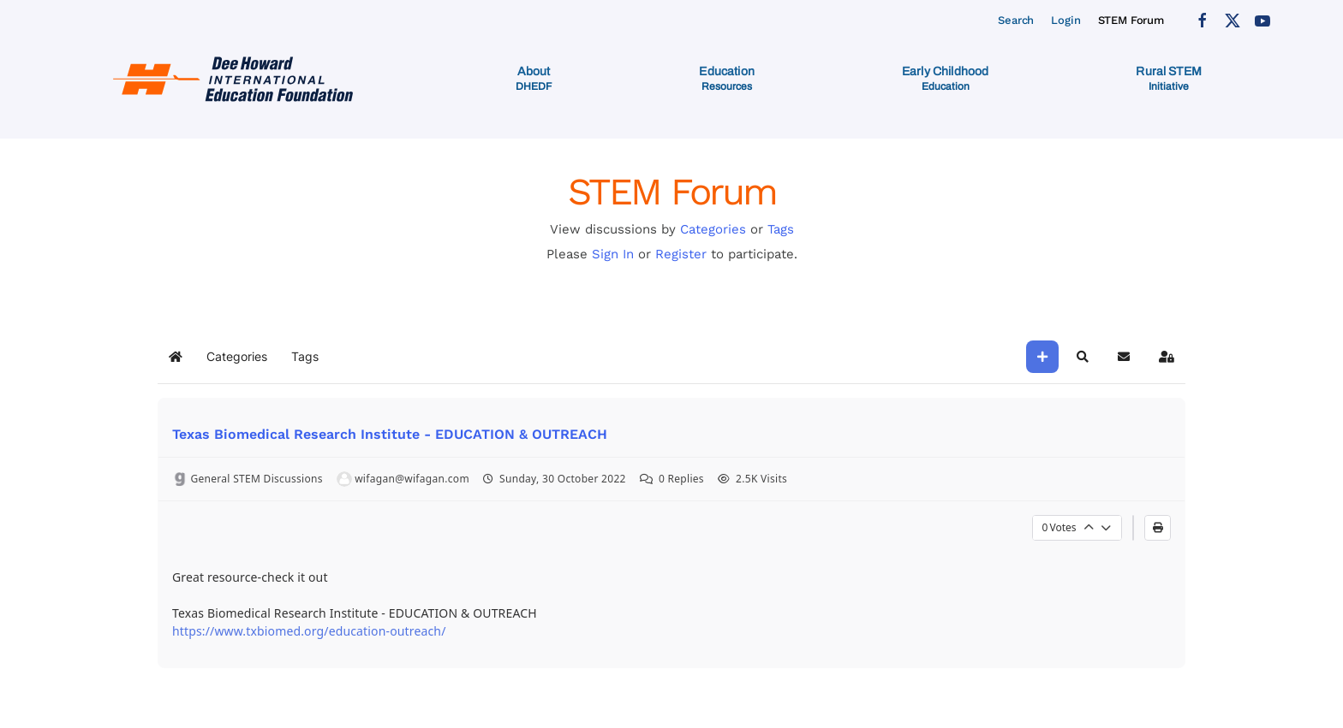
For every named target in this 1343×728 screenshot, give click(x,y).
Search (1016, 20)
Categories (713, 229)
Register (681, 254)
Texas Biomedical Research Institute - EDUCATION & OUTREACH (389, 434)
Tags (780, 229)
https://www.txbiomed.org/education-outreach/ (309, 631)
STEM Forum (1131, 20)
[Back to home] (235, 78)
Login (1065, 20)
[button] (533, 78)
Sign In (613, 254)
